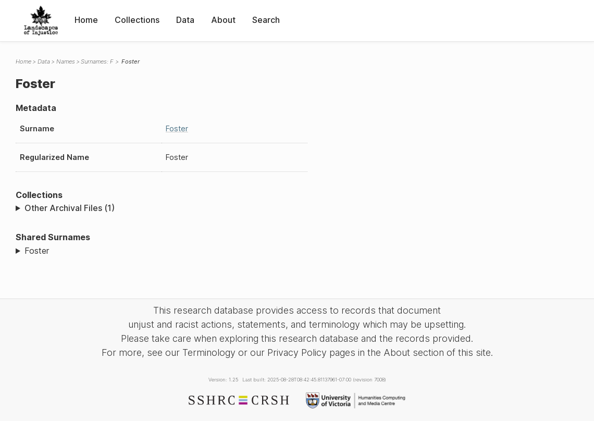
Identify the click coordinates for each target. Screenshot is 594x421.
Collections (137, 20)
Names (65, 61)
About (223, 20)
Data (185, 20)
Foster (177, 128)
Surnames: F (97, 61)
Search (266, 20)
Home (86, 20)
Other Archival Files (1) (69, 208)
